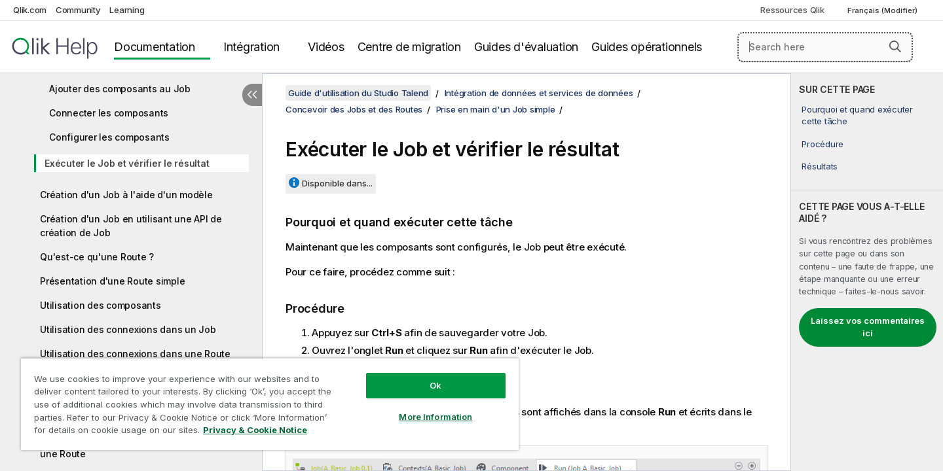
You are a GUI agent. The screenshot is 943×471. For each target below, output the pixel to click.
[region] (270, 404)
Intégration (251, 47)
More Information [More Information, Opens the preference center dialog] (435, 416)
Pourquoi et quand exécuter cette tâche (857, 115)
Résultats (820, 166)
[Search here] (825, 47)
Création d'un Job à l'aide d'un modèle (126, 194)
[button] (895, 46)
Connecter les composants (108, 112)
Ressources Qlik (792, 10)
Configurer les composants (109, 137)
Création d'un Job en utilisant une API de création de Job (131, 225)
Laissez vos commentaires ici (868, 327)
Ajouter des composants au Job (120, 88)
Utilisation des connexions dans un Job (128, 329)
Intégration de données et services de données (539, 93)
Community (78, 10)
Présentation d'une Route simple (112, 281)
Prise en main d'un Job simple (495, 109)
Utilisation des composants (100, 305)
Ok (435, 385)
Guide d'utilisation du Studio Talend (358, 93)
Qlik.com (29, 10)
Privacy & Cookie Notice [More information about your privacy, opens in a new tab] (255, 430)
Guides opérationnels (646, 47)
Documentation (154, 47)
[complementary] (867, 272)
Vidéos (326, 47)
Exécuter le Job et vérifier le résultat (127, 163)
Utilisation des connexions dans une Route (135, 353)
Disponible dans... (337, 183)
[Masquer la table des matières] (252, 95)
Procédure (822, 144)
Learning (126, 10)
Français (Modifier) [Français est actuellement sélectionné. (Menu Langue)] (883, 10)
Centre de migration (409, 47)
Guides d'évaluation (526, 47)
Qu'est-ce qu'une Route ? (97, 256)
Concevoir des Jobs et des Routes (354, 109)
